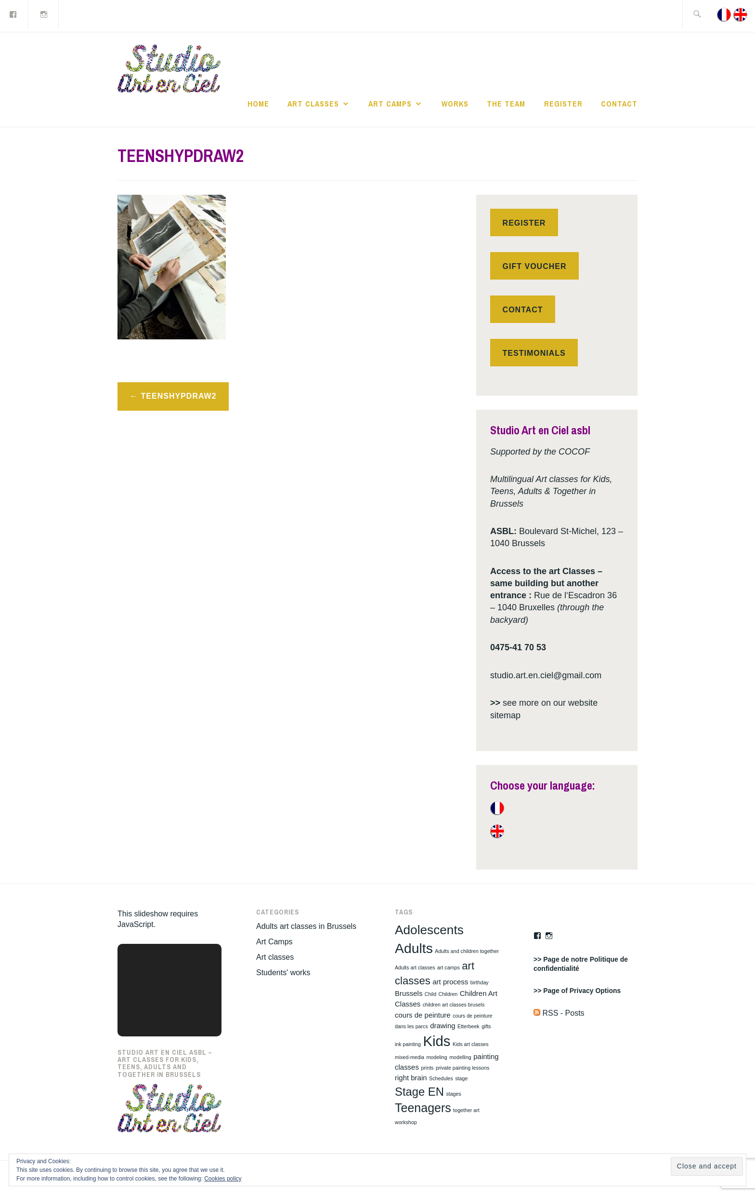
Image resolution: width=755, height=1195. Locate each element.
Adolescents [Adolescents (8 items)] (429, 930)
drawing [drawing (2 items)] (442, 1025)
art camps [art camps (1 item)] (448, 967)
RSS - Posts (559, 1013)
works (455, 103)
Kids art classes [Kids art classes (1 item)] (471, 1044)
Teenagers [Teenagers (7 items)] (423, 1107)
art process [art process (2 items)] (450, 982)
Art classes (313, 103)
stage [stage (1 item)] (461, 1078)
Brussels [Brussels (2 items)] (408, 993)
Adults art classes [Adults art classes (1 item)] (415, 967)
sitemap (505, 715)
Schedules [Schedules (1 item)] (441, 1078)
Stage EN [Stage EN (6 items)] (419, 1091)
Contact (619, 103)
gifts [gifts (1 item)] (486, 1026)
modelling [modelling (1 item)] (460, 1057)
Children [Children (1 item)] (448, 994)
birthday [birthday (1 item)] (479, 982)
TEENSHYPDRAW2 (179, 396)
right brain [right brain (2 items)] (411, 1078)
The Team (506, 103)
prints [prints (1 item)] (427, 1068)
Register (563, 103)
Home (258, 103)
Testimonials (534, 353)
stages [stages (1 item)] (453, 1094)
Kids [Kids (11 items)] (436, 1041)
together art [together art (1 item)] (466, 1110)
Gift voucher (535, 266)
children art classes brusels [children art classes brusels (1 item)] (454, 1004)
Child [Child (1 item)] (430, 994)
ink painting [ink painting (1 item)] (408, 1044)
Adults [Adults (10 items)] (414, 948)
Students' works (283, 972)
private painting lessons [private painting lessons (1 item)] (462, 1068)
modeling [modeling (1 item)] (436, 1057)
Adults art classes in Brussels (306, 926)
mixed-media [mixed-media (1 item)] (409, 1057)
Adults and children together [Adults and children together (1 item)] (467, 951)
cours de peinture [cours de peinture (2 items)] (423, 1015)
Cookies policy (222, 1178)
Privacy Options (595, 990)
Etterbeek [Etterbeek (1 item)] (468, 1026)
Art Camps (390, 103)
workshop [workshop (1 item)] (406, 1122)
